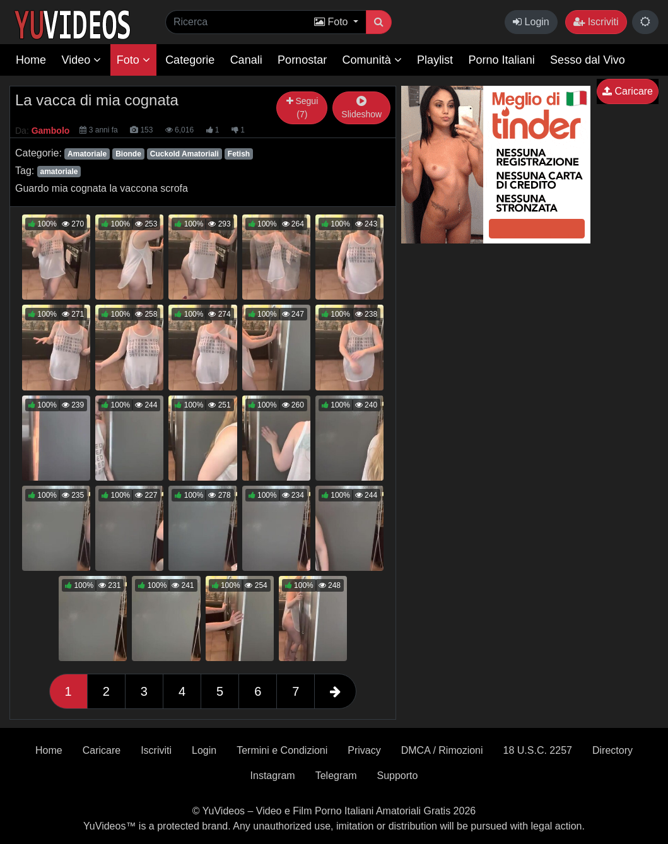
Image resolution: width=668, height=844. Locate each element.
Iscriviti (595, 21)
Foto (133, 60)
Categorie (189, 60)
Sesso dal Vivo (587, 60)
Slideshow (361, 108)
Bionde (128, 153)
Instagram (272, 775)
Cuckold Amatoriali (184, 153)
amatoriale (59, 171)
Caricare (627, 91)
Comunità (372, 60)
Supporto (397, 775)
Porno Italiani (502, 60)
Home (31, 60)
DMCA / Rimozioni (442, 750)
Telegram (336, 775)
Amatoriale (87, 153)
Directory (612, 750)
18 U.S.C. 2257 (537, 750)
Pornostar (302, 60)
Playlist (435, 60)
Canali (246, 60)
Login (531, 21)
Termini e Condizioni (282, 750)
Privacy (364, 750)
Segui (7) (302, 107)
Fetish (239, 153)
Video (81, 60)
